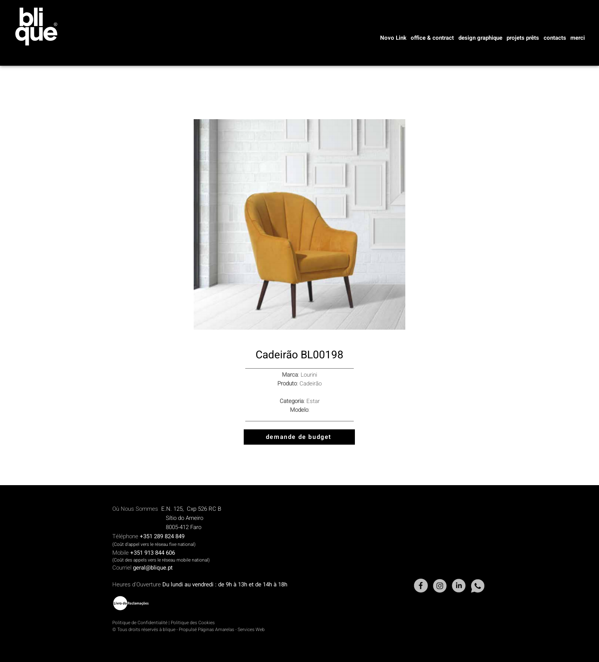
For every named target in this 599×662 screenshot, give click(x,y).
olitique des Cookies (194, 622)
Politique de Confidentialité (139, 622)
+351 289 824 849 (162, 536)
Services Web (251, 629)
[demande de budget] (299, 437)
